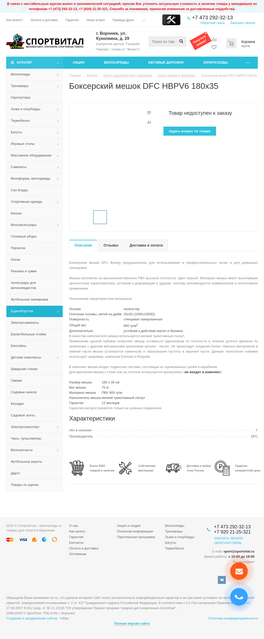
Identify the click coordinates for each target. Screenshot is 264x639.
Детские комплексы (26, 357)
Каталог (24, 62)
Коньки (16, 213)
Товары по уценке (25, 485)
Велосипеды (116, 62)
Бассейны (18, 346)
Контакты (76, 543)
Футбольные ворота (26, 461)
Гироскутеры (20, 97)
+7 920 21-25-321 (232, 532)
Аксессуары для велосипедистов (23, 285)
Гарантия (76, 537)
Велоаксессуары (24, 225)
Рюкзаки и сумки (24, 271)
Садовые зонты (23, 415)
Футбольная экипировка (29, 299)
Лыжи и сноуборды (25, 109)
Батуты (16, 132)
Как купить (77, 531)
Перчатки (18, 248)
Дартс (15, 473)
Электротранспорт (25, 427)
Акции (79, 62)
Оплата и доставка (83, 548)
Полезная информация (135, 531)
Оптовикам (77, 554)
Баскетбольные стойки (28, 334)
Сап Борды (19, 190)
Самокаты (19, 167)
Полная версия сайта (132, 623)
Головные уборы (24, 236)
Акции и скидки (129, 526)
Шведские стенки (24, 369)
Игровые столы (23, 144)
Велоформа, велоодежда (30, 178)
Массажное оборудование (31, 155)
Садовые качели (24, 392)
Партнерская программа (136, 537)
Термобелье (20, 120)
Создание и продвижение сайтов (31, 618)
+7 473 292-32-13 (212, 17)
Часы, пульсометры (26, 438)
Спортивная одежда (26, 202)
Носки (15, 259)
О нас (73, 526)
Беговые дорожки (166, 62)
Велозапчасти (21, 450)
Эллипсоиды (215, 62)
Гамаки (16, 380)
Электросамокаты (25, 323)
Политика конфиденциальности (233, 618)
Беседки (17, 404)
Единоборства (22, 311)
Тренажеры (20, 86)
